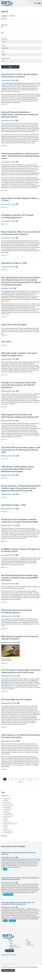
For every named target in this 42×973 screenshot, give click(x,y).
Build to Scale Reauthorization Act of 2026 (20, 83)
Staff (11, 943)
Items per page (5, 58)
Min (2, 26)
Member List (30, 945)
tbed (5, 920)
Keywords (3, 18)
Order (2, 52)
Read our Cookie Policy (32, 967)
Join (27, 940)
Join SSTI (10, 950)
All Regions (4, 39)
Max (2, 32)
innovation (12, 920)
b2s (5, 869)
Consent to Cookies (8, 970)
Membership (13, 945)
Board (11, 941)
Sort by (3, 45)
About (10, 940)
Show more (4, 835)
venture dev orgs (8, 894)
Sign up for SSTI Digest (10, 954)
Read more (4, 104)
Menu (35, 3)
